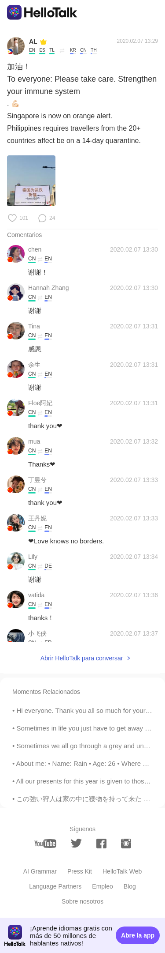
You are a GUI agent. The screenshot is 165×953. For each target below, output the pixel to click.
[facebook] (101, 843)
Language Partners (55, 886)
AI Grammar (40, 871)
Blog (130, 886)
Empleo (102, 886)
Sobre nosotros (82, 901)
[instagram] (126, 843)
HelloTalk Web (122, 871)
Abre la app (137, 935)
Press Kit (79, 871)
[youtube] (45, 843)
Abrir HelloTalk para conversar (81, 658)
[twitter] (76, 843)
